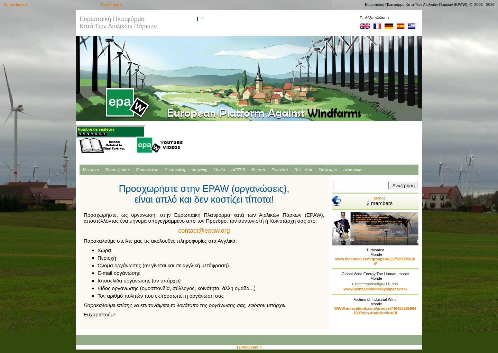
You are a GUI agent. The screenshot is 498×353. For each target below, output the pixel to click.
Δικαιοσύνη (175, 169)
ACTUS (238, 169)
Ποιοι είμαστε (117, 169)
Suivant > (253, 347)
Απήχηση (200, 169)
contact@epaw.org (204, 230)
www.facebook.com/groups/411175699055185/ (375, 261)
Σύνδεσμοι (328, 169)
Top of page (111, 4)
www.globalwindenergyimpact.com (375, 289)
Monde (362, 201)
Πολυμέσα (303, 169)
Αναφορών (352, 169)
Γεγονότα (279, 169)
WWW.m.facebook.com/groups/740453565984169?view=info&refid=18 (375, 310)
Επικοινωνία (147, 169)
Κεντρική (91, 169)
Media (219, 169)
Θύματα (258, 169)
